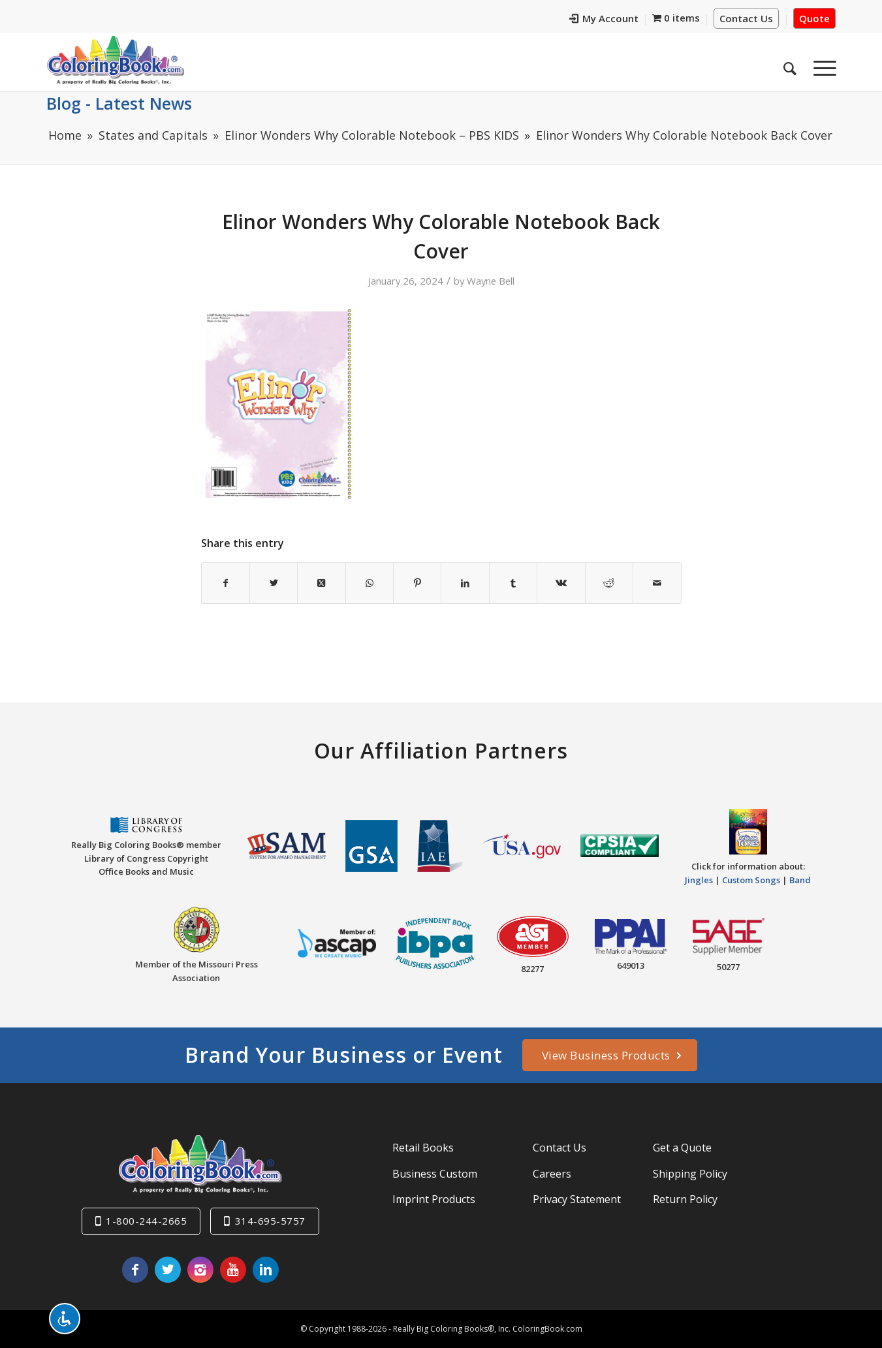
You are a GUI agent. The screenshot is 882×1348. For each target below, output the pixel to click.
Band (800, 880)
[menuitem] (604, 20)
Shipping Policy (690, 1174)
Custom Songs (751, 880)
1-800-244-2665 (146, 1220)
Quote (814, 18)
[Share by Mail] (656, 583)
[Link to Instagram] (200, 1270)
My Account (603, 18)
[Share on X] (273, 583)
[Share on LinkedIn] (464, 583)
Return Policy (685, 1199)
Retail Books (423, 1147)
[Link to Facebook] (135, 1270)
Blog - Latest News (119, 103)
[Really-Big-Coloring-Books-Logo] (115, 59)
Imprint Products (433, 1199)
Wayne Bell (490, 280)
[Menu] (820, 64)
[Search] (790, 64)
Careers (552, 1174)
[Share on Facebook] (225, 583)
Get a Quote (682, 1147)
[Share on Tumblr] (513, 583)
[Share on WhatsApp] (369, 583)
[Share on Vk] (560, 583)
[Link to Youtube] (233, 1270)
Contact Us (746, 18)
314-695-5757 (270, 1220)
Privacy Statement (577, 1199)
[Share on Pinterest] (417, 583)
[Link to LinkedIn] (266, 1270)
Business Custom (434, 1174)
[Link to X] (168, 1270)
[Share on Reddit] (609, 583)
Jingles (699, 880)
